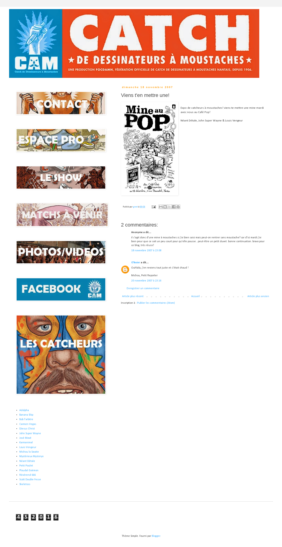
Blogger (156, 536)
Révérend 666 (27, 475)
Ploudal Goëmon (28, 470)
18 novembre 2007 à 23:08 (146, 250)
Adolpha (24, 410)
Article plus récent (133, 296)
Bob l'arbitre (26, 419)
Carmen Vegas (27, 424)
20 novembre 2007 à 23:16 (146, 280)
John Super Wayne (30, 433)
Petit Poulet (26, 465)
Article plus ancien (258, 296)
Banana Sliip (26, 415)
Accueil (195, 296)
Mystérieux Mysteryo (31, 456)
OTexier (135, 262)
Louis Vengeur (27, 447)
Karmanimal (26, 442)
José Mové (25, 438)
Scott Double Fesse (30, 479)
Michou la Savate (29, 452)
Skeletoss (24, 484)
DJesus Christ (27, 428)
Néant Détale (27, 461)
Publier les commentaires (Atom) (156, 303)
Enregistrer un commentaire (143, 288)
